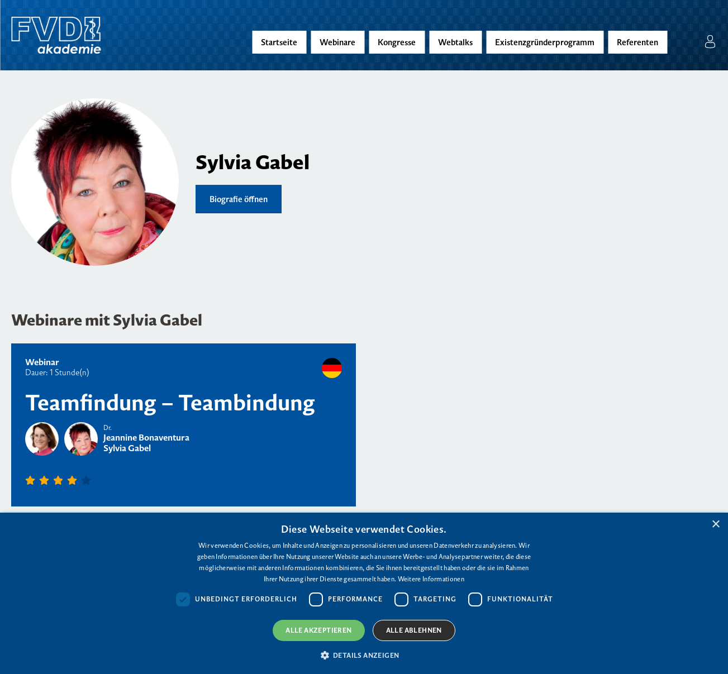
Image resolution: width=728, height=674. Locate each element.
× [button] (715, 524)
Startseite (279, 42)
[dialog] (364, 593)
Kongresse (397, 42)
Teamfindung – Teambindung (170, 402)
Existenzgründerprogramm (544, 42)
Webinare (337, 42)
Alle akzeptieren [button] (318, 630)
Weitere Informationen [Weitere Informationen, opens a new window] (431, 579)
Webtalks (455, 42)
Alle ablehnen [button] (414, 630)
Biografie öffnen (239, 199)
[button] (364, 655)
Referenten (637, 42)
